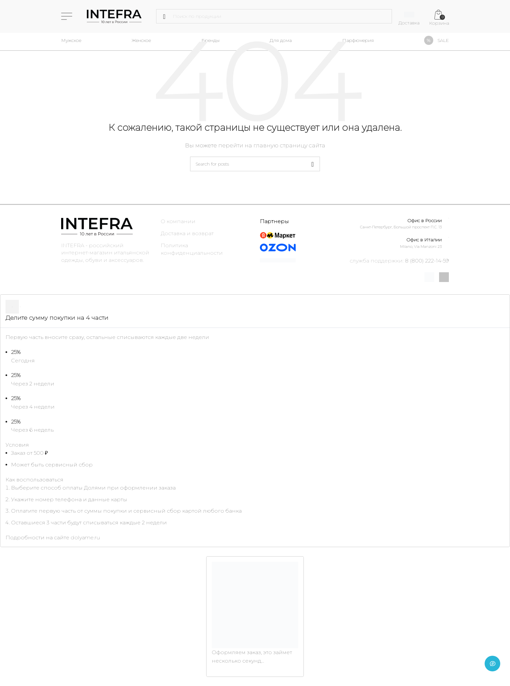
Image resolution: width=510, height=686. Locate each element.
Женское (141, 40)
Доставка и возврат (187, 233)
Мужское (71, 40)
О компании (178, 221)
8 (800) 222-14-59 (427, 261)
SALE (443, 40)
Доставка (409, 23)
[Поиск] (274, 16)
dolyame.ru (85, 537)
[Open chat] (492, 668)
